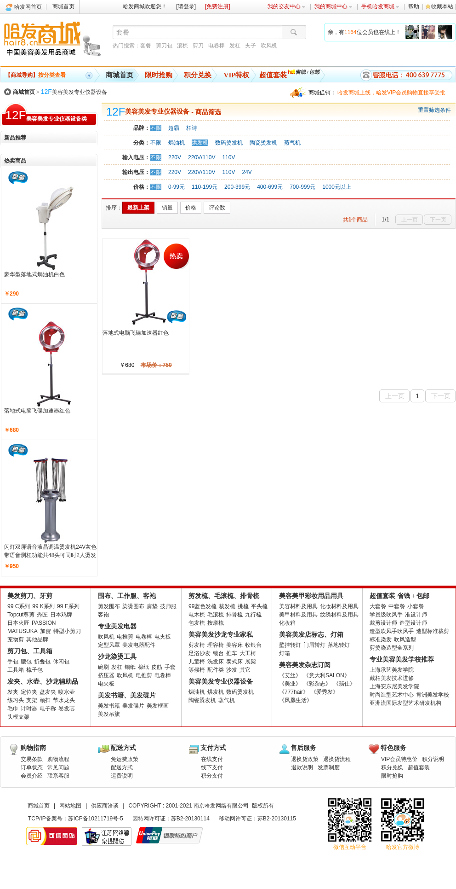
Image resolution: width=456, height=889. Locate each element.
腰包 (26, 661)
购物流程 (58, 759)
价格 (190, 207)
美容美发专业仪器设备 (74, 92)
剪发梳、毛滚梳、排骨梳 (223, 596)
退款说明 (302, 767)
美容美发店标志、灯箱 (311, 634)
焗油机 (176, 142)
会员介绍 (32, 776)
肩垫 (152, 606)
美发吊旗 (109, 714)
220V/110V (201, 157)
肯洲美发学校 (432, 694)
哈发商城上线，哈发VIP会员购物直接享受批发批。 (391, 93)
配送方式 (122, 767)
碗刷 (103, 667)
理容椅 (215, 645)
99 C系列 (18, 606)
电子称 (48, 708)
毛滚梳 (215, 614)
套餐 (145, 45)
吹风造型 (405, 639)
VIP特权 (237, 75)
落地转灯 (339, 645)
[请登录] (186, 6)
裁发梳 (227, 606)
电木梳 (196, 614)
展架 (250, 661)
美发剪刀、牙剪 (29, 596)
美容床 (234, 645)
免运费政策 (124, 759)
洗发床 (215, 661)
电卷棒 (216, 45)
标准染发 (381, 639)
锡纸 (130, 667)
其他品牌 (37, 639)
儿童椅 (196, 661)
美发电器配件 (138, 645)
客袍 (103, 614)
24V (246, 172)
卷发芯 (66, 708)
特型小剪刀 (67, 631)
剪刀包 (164, 45)
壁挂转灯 (290, 645)
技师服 (168, 606)
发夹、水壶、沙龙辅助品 (42, 681)
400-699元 (270, 187)
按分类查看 (35, 75)
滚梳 (182, 45)
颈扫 (45, 700)
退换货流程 (337, 759)
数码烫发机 (229, 142)
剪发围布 (109, 606)
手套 (170, 667)
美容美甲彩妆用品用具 (311, 596)
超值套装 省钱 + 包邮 (399, 596)
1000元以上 (336, 187)
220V (174, 157)
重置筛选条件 (434, 110)
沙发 (231, 670)
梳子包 (34, 670)
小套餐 (415, 606)
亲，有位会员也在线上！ (364, 32)
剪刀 (198, 45)
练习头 (15, 700)
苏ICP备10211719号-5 (95, 818)
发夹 (12, 692)
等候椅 (196, 670)
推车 (231, 653)
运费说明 (122, 776)
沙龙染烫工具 (117, 656)
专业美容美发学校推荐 (402, 659)
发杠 (234, 45)
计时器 (29, 708)
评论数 (217, 207)
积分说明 (433, 759)
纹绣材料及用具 (339, 614)
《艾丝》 (290, 675)
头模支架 (18, 717)
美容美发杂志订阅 (305, 665)
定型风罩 (109, 645)
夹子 (250, 45)
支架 (31, 700)
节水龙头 (64, 700)
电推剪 (125, 636)
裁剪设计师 (383, 623)
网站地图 (70, 805)
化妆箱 (287, 623)
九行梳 (253, 614)
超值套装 (273, 75)
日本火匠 (18, 623)
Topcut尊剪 (20, 614)
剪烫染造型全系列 (392, 648)
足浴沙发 (199, 653)
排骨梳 (234, 614)
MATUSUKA (22, 631)
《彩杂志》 (317, 683)
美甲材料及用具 (298, 614)
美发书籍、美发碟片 (127, 695)
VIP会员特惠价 (399, 759)
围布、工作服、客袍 (127, 596)
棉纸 (143, 667)
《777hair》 (293, 692)
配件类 (215, 670)
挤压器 (106, 675)
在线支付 (212, 759)
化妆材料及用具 (339, 606)
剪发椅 (196, 645)
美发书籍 (109, 706)
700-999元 (302, 187)
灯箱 (284, 653)
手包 (12, 661)
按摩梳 (215, 623)
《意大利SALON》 (326, 675)
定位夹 (29, 692)
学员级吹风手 (386, 614)
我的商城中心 (333, 6)
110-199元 (204, 187)
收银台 (253, 645)
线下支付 (212, 767)
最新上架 (138, 207)
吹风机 (269, 45)
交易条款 (32, 759)
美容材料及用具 (298, 606)
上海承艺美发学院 (392, 670)
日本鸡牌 (61, 614)
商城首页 (63, 6)
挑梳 (243, 606)
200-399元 (237, 187)
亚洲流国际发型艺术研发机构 (405, 703)
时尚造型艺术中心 (392, 694)
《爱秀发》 (324, 692)
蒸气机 (292, 142)
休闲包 (61, 661)
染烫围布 (133, 606)
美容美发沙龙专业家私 (220, 634)
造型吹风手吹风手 (392, 631)
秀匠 (42, 614)
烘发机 (200, 142)
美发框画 (158, 706)
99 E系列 (68, 606)
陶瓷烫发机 (263, 142)
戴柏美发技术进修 (392, 678)
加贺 (45, 631)
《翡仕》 (344, 683)
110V (228, 157)
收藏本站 (442, 6)
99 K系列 (43, 606)
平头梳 (259, 606)
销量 (167, 207)
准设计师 (416, 614)
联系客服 (58, 776)
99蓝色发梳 (202, 606)
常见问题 (58, 767)
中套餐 (396, 606)
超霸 (173, 128)
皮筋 (156, 667)
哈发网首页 (28, 7)
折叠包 (42, 661)
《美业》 (290, 683)
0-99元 (176, 187)
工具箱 (15, 670)
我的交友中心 (287, 6)
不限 (155, 128)
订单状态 (32, 767)
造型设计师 (413, 623)
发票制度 (329, 767)
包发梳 (196, 623)
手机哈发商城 (380, 6)
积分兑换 (197, 75)
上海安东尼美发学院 (394, 686)
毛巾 (12, 708)
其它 (245, 670)
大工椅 (247, 653)
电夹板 (162, 636)
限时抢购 (158, 75)
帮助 (413, 6)
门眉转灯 (314, 645)
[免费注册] (217, 6)
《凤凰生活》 (295, 700)
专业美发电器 (117, 626)
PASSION (44, 623)
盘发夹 (48, 692)
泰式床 (234, 661)
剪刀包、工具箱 (29, 651)
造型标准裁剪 (432, 631)
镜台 (218, 653)
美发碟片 (133, 706)
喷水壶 (66, 692)
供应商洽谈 (105, 805)
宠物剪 (15, 639)
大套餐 (378, 606)
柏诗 (191, 128)
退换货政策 (305, 759)
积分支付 (212, 776)
